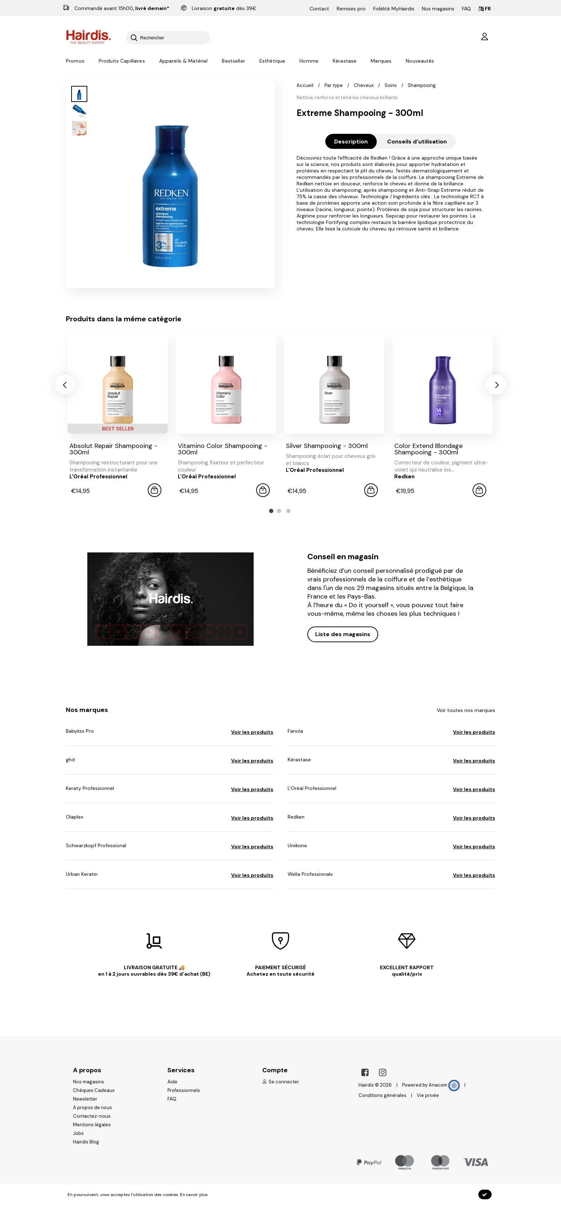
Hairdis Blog (86, 1142)
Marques (381, 61)
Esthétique (272, 61)
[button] (271, 511)
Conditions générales (382, 1095)
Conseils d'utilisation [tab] (417, 141)
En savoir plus (194, 1194)
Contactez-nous (92, 1116)
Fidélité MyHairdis (393, 8)
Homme (308, 61)
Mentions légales (92, 1125)
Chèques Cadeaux (93, 1090)
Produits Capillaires (122, 61)
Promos (75, 61)
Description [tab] (351, 141)
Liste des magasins (342, 634)
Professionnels (183, 1090)
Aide (172, 1082)
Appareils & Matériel (183, 61)
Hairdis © (368, 1085)
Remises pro (351, 8)
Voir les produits (252, 732)
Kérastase (344, 61)
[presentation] (65, 385)
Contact (319, 8)
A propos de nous (92, 1107)
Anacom (444, 1085)
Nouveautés (420, 61)
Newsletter (85, 1099)
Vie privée (428, 1095)
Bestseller (233, 61)
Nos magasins (438, 8)
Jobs (78, 1133)
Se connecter (280, 1082)
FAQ (466, 8)
